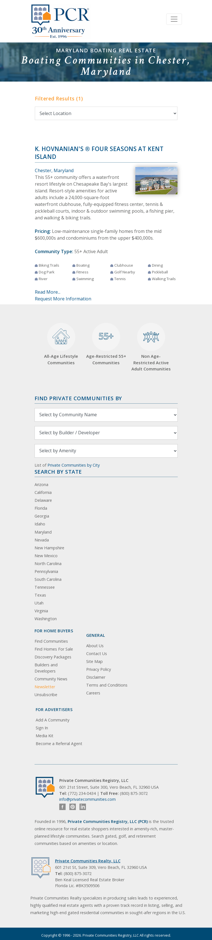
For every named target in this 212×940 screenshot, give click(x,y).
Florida (41, 508)
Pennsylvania (46, 571)
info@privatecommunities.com (87, 799)
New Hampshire (49, 547)
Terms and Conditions (106, 685)
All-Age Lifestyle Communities (61, 344)
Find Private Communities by (78, 398)
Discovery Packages (53, 657)
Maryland (43, 532)
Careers (93, 693)
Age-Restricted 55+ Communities (106, 344)
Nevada (42, 540)
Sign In (42, 727)
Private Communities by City (73, 465)
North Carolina (48, 563)
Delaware (43, 500)
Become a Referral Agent (59, 743)
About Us (95, 645)
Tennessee (45, 587)
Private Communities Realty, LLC (87, 860)
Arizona (41, 484)
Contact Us (96, 653)
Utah (39, 603)
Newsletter (45, 686)
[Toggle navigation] (174, 19)
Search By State (58, 471)
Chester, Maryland (54, 170)
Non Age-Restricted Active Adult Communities (151, 347)
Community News (51, 679)
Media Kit (44, 735)
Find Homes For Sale (54, 649)
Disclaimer (95, 677)
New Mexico (46, 555)
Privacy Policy (98, 669)
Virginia (41, 610)
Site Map (94, 661)
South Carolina (48, 579)
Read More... (47, 292)
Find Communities (51, 641)
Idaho (40, 524)
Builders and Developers (46, 668)
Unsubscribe (46, 694)
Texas (40, 595)
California (43, 492)
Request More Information (63, 299)
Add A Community (52, 720)
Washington (46, 618)
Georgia (42, 516)
